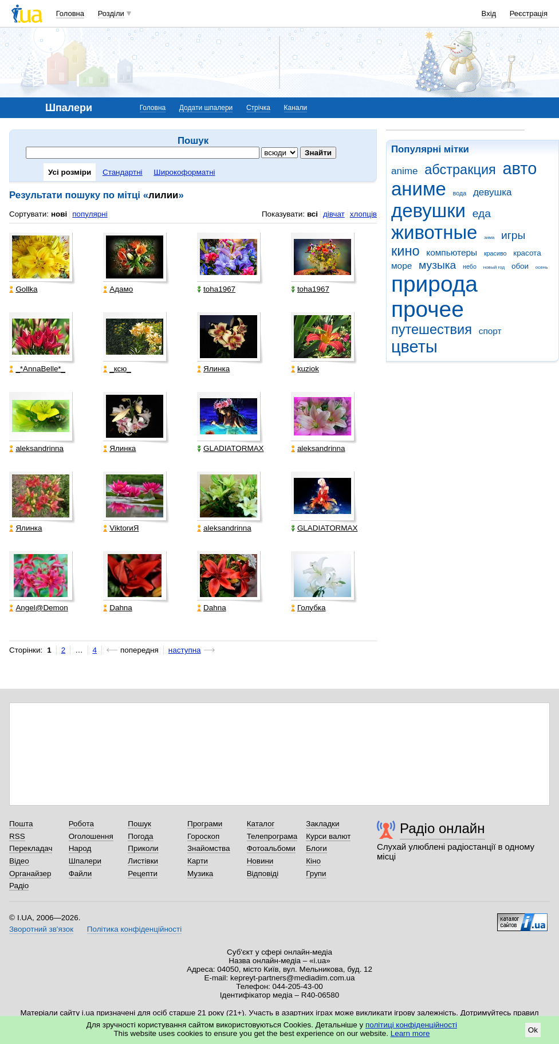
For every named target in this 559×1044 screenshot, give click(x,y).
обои (520, 266)
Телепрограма (272, 836)
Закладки (322, 823)
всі (312, 214)
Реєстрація (529, 13)
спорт (490, 331)
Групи (316, 873)
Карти (197, 861)
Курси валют (328, 836)
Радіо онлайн (442, 828)
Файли (80, 873)
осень (542, 267)
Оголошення (91, 836)
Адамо (118, 289)
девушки (428, 210)
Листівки (143, 861)
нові (59, 214)
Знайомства (208, 848)
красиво (495, 253)
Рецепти (143, 873)
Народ (80, 848)
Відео (19, 861)
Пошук (139, 823)
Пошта (21, 823)
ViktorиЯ (121, 528)
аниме (418, 188)
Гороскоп (203, 836)
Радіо (19, 885)
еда (482, 213)
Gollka (23, 289)
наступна (184, 650)
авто (520, 168)
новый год (494, 267)
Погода (140, 836)
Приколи (143, 848)
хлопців (363, 214)
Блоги (316, 848)
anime (404, 171)
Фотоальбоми (271, 848)
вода (460, 193)
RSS (17, 836)
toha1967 (216, 289)
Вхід (489, 13)
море (401, 265)
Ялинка (213, 368)
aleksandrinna (36, 448)
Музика (200, 873)
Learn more (410, 1033)
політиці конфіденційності (411, 1025)
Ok (533, 1030)
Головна (70, 13)
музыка (437, 265)
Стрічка (258, 108)
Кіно (313, 861)
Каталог (261, 823)
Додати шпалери (206, 108)
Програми (204, 823)
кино (405, 251)
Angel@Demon (38, 607)
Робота (81, 823)
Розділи (111, 13)
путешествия (431, 329)
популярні (89, 214)
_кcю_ (117, 368)
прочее (427, 309)
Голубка (308, 607)
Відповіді (263, 873)
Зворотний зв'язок (41, 929)
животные (434, 232)
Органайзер (30, 873)
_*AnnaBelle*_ (37, 368)
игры (513, 235)
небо (470, 266)
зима (489, 237)
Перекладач (30, 848)
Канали (296, 108)
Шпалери (85, 861)
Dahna (117, 607)
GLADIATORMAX (230, 448)
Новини (260, 861)
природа (434, 284)
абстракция (460, 169)
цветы (414, 346)
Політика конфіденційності (134, 929)
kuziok (305, 368)
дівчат (334, 214)
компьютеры (451, 252)
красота (527, 253)
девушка (492, 192)
